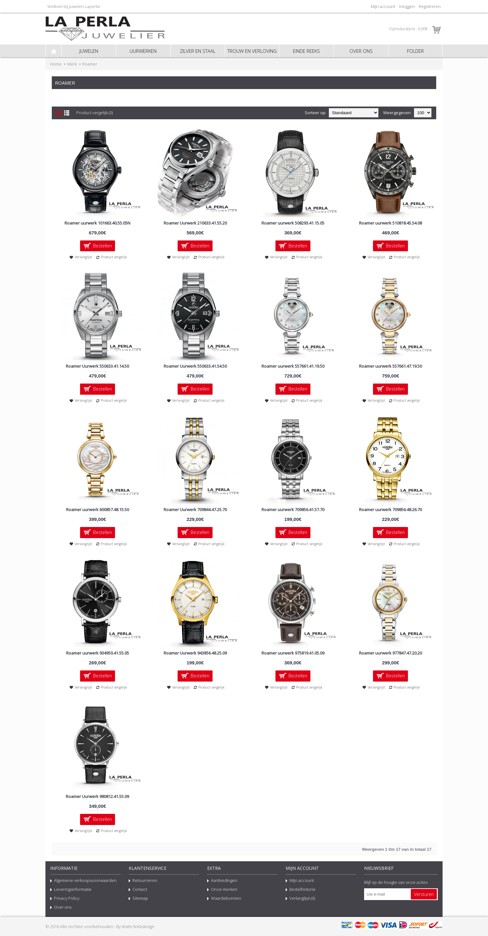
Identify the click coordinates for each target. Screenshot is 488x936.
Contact (138, 889)
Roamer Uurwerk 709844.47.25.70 (195, 509)
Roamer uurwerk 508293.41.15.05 (292, 223)
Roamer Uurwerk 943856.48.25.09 (195, 653)
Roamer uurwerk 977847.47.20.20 (390, 653)
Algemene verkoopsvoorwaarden (83, 880)
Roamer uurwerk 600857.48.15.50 (97, 509)
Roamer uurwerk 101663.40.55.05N (97, 223)
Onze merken (222, 889)
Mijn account (300, 880)
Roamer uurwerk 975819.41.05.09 (292, 653)
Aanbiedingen (222, 880)
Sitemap (138, 898)
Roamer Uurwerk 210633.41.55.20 (195, 223)
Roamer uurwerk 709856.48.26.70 (390, 509)
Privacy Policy (64, 898)
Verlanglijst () (300, 898)
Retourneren (143, 880)
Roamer (89, 64)
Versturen (424, 894)
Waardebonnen (224, 898)
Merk (72, 64)
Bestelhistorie (300, 889)
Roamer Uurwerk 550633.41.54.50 (195, 366)
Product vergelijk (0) (94, 112)
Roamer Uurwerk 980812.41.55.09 (97, 796)
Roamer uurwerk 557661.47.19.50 (390, 366)
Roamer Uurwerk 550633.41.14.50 (97, 366)
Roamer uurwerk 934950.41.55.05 (97, 653)
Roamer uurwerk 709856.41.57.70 (292, 509)
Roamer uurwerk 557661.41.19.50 (292, 366)
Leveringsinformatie (71, 889)
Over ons (60, 907)
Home (56, 64)
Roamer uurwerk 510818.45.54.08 (390, 223)
